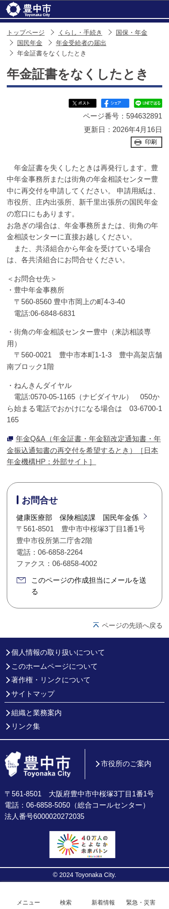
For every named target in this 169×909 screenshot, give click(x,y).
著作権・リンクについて (51, 680)
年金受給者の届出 (81, 43)
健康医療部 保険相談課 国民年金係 (77, 517)
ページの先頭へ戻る (132, 625)
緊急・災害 (140, 902)
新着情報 (103, 902)
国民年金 (29, 43)
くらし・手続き (80, 32)
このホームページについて (54, 666)
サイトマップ (33, 694)
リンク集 (25, 726)
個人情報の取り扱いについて (58, 652)
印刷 (151, 141)
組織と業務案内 (36, 713)
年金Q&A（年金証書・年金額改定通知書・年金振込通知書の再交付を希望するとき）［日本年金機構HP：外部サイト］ (84, 450)
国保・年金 (131, 32)
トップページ (26, 32)
